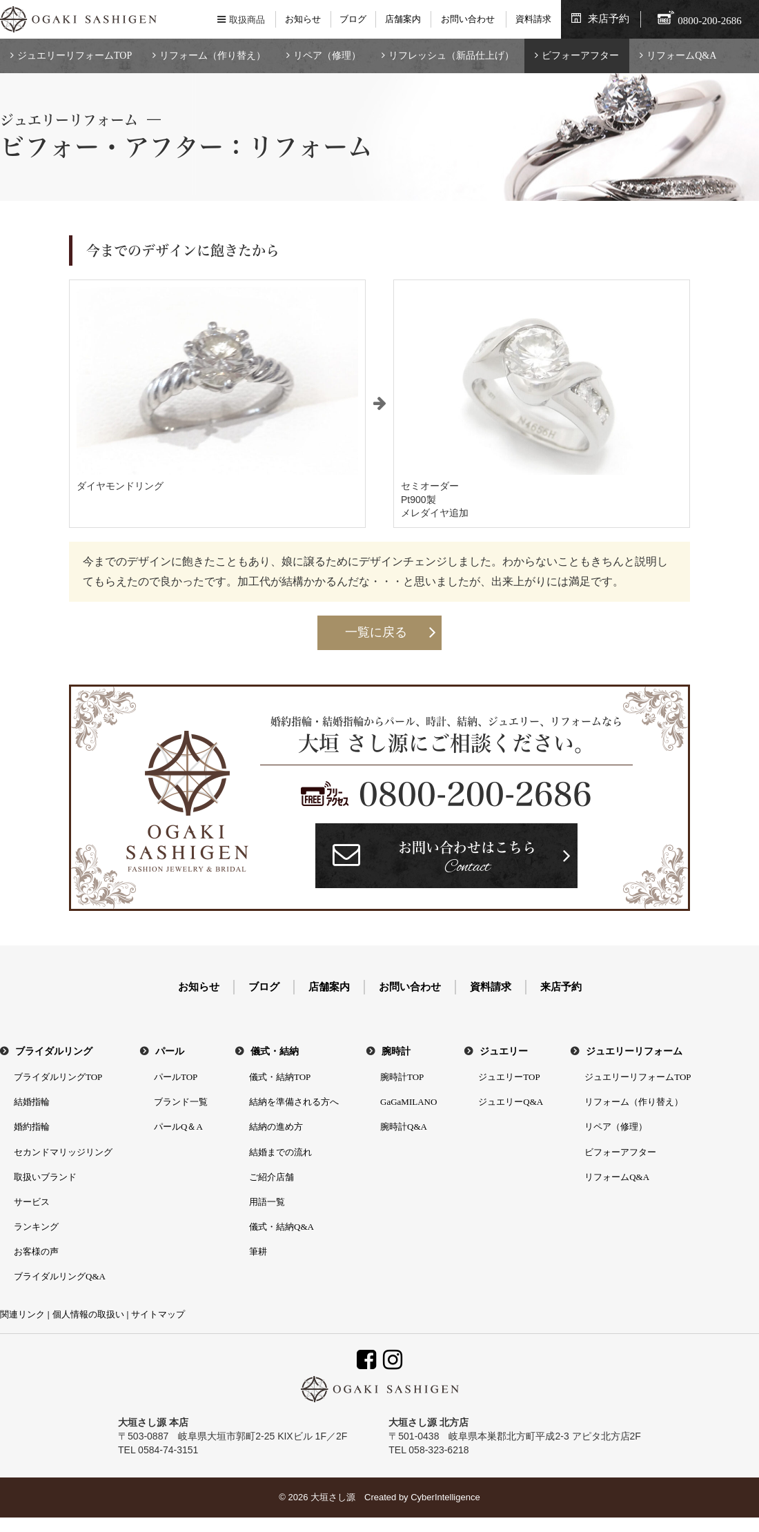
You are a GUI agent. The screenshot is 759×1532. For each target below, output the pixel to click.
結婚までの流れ (280, 1152)
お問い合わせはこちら (467, 859)
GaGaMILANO (408, 1102)
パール (169, 1051)
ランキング (36, 1226)
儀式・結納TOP (279, 1077)
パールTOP (175, 1077)
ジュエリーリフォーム (634, 1051)
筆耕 (258, 1251)
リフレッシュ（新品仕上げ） (451, 55)
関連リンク (22, 1314)
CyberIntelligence (445, 1497)
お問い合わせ (468, 19)
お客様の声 (36, 1251)
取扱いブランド (45, 1177)
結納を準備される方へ (294, 1102)
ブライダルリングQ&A (60, 1276)
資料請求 (533, 19)
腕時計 (396, 1051)
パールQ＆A (178, 1126)
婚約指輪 (32, 1126)
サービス (32, 1202)
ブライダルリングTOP (58, 1077)
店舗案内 (403, 19)
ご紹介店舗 (271, 1177)
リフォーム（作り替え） (212, 55)
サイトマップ (158, 1314)
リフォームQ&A (681, 55)
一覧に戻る (376, 632)
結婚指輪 (32, 1102)
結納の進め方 (276, 1126)
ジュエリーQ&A (510, 1102)
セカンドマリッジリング (63, 1152)
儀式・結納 (274, 1051)
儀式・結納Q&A (281, 1226)
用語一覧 (267, 1202)
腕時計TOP (402, 1077)
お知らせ (303, 19)
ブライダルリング (53, 1051)
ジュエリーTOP (509, 1077)
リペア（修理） (327, 55)
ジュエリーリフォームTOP (74, 55)
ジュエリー (504, 1051)
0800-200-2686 (475, 794)
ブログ (352, 19)
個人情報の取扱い (88, 1314)
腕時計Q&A (403, 1126)
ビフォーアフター (580, 55)
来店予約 (608, 18)
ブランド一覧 (181, 1102)
